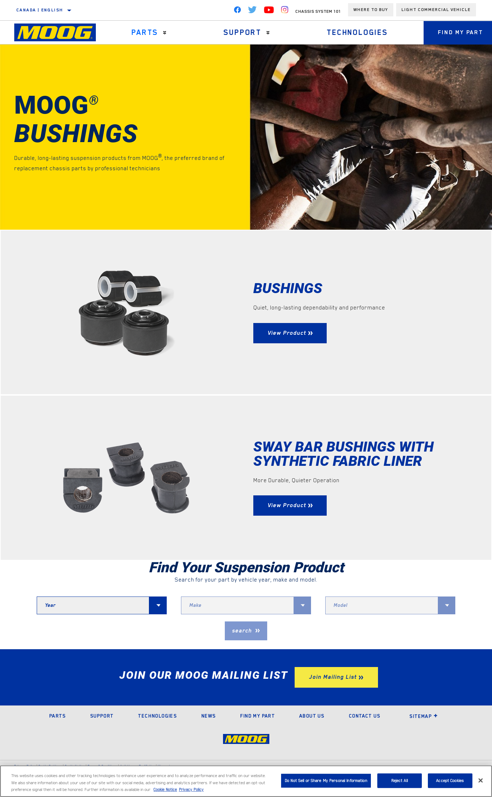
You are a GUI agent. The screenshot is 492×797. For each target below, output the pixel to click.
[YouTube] (269, 11)
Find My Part (257, 716)
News (208, 716)
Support (242, 32)
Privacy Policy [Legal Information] (191, 789)
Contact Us (364, 716)
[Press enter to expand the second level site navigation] (165, 32)
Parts (144, 32)
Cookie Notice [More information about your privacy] (165, 789)
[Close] (480, 780)
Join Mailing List (333, 677)
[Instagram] (284, 11)
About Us (311, 716)
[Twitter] (252, 11)
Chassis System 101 (318, 11)
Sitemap (423, 716)
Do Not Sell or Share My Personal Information (326, 780)
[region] (246, 781)
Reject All (399, 780)
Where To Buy (370, 9)
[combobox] (93, 605)
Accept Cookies (450, 780)
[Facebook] (237, 11)
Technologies (357, 32)
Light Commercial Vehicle (436, 9)
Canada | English (39, 9)
